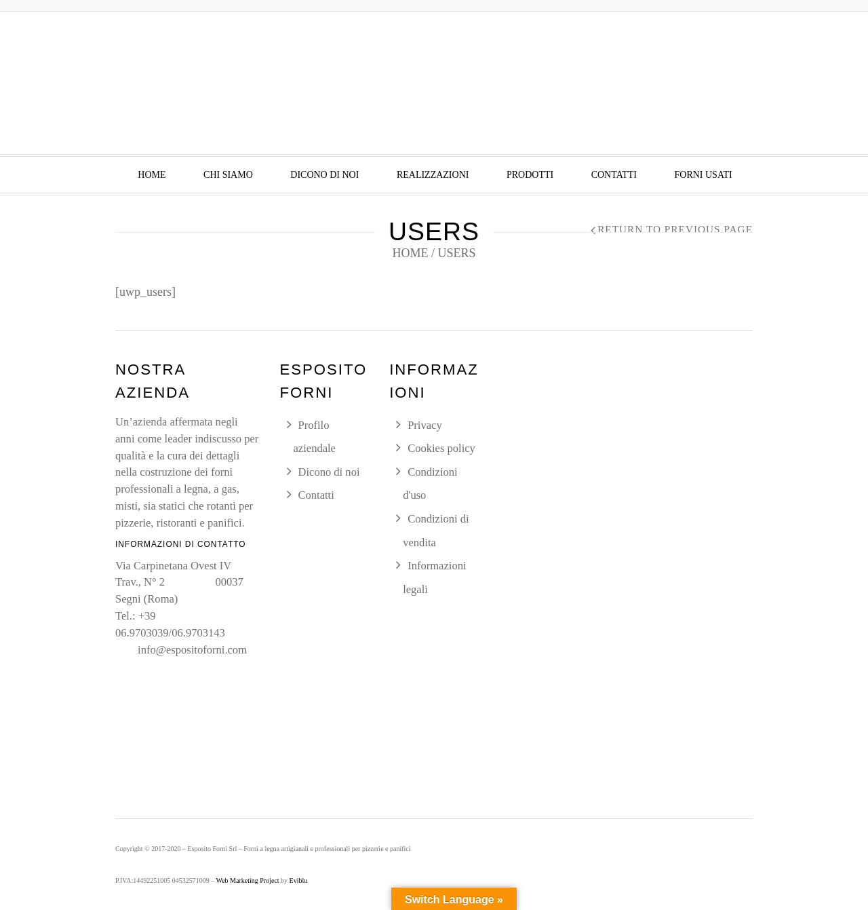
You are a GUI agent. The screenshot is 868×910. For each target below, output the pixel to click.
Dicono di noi (324, 175)
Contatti (614, 175)
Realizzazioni (433, 175)
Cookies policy (441, 448)
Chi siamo (228, 175)
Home (151, 175)
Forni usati (703, 175)
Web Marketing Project (247, 880)
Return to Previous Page (675, 229)
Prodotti (530, 175)
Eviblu (299, 880)
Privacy (425, 425)
